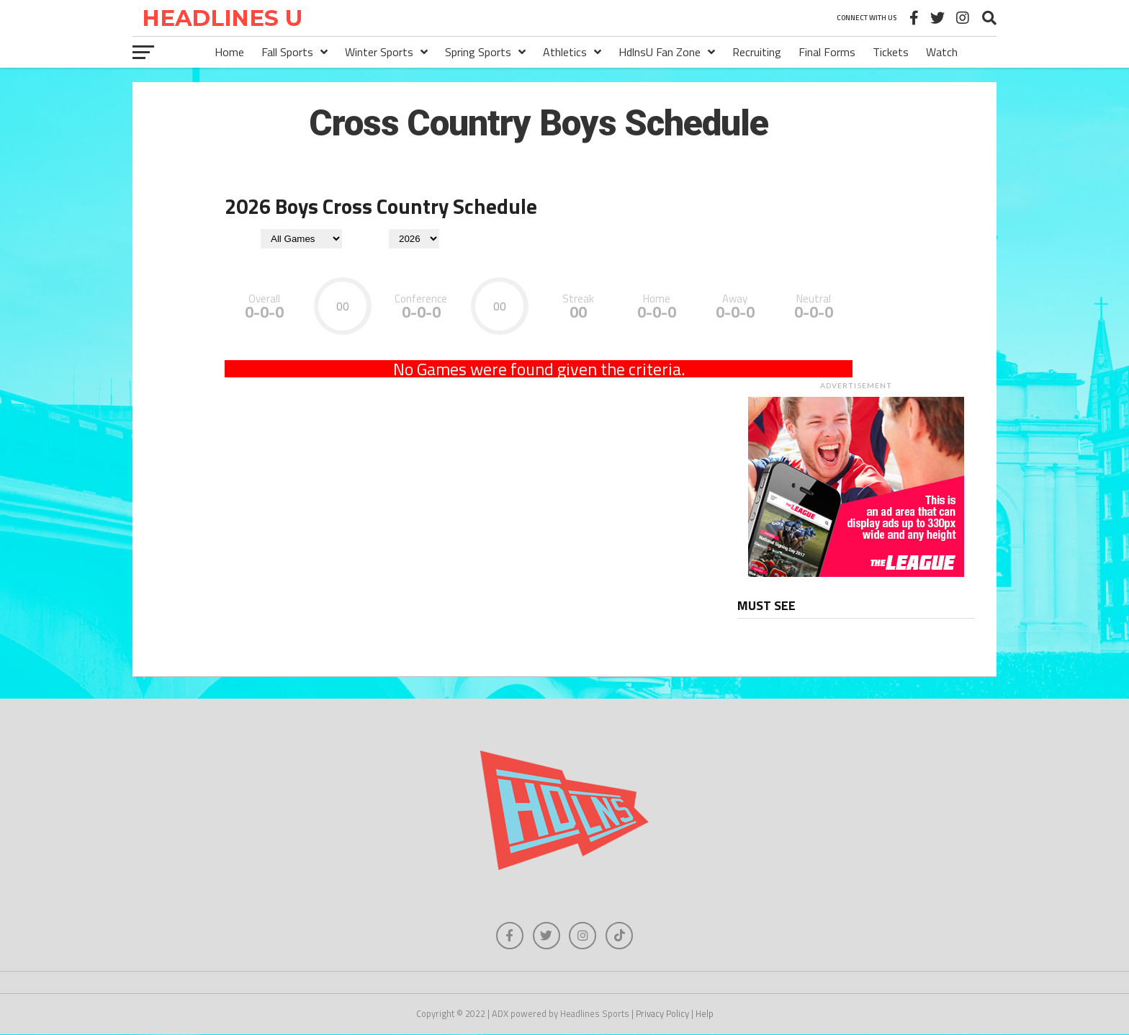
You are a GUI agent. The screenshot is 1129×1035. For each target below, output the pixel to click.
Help (705, 1015)
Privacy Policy (662, 1015)
